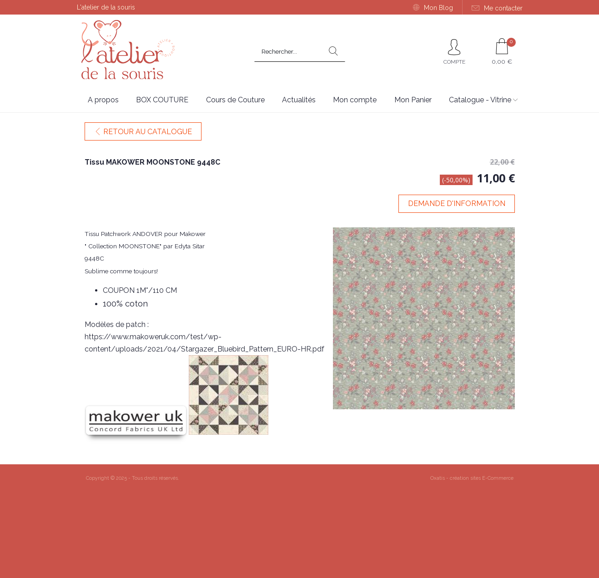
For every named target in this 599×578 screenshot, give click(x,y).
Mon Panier (413, 99)
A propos (103, 99)
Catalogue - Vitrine (480, 99)
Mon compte (355, 99)
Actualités (299, 99)
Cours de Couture (235, 99)
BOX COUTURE (162, 99)
